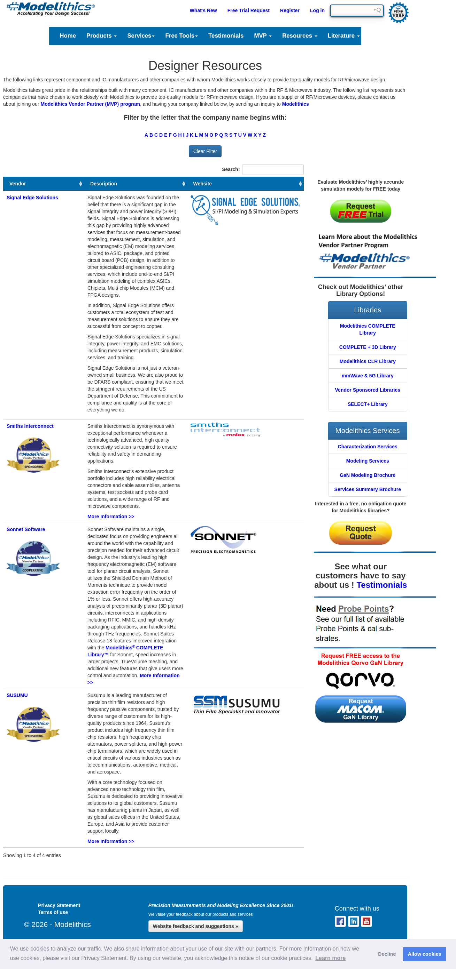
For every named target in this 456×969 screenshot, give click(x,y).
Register (290, 10)
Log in (317, 10)
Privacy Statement (59, 905)
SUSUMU (17, 695)
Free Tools (181, 35)
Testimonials (226, 35)
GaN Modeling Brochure (367, 475)
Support (381, 35)
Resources (299, 35)
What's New (203, 10)
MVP (263, 35)
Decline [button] (387, 954)
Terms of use (53, 912)
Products (101, 35)
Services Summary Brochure (367, 489)
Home (68, 35)
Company (419, 35)
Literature (344, 35)
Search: (262, 170)
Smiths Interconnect (30, 426)
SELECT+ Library (368, 404)
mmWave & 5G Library (368, 375)
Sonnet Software (26, 529)
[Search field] (357, 11)
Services (141, 35)
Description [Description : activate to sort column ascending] (103, 183)
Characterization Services (367, 446)
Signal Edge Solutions (32, 197)
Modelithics (295, 104)
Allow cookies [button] (424, 954)
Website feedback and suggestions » (195, 926)
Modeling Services (367, 461)
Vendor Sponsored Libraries (368, 390)
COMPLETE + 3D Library (367, 347)
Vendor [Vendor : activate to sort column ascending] (17, 183)
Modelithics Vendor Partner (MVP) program (90, 104)
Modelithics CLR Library (368, 361)
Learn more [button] (330, 958)
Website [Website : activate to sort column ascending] (202, 183)
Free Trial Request (248, 10)
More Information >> (110, 516)
